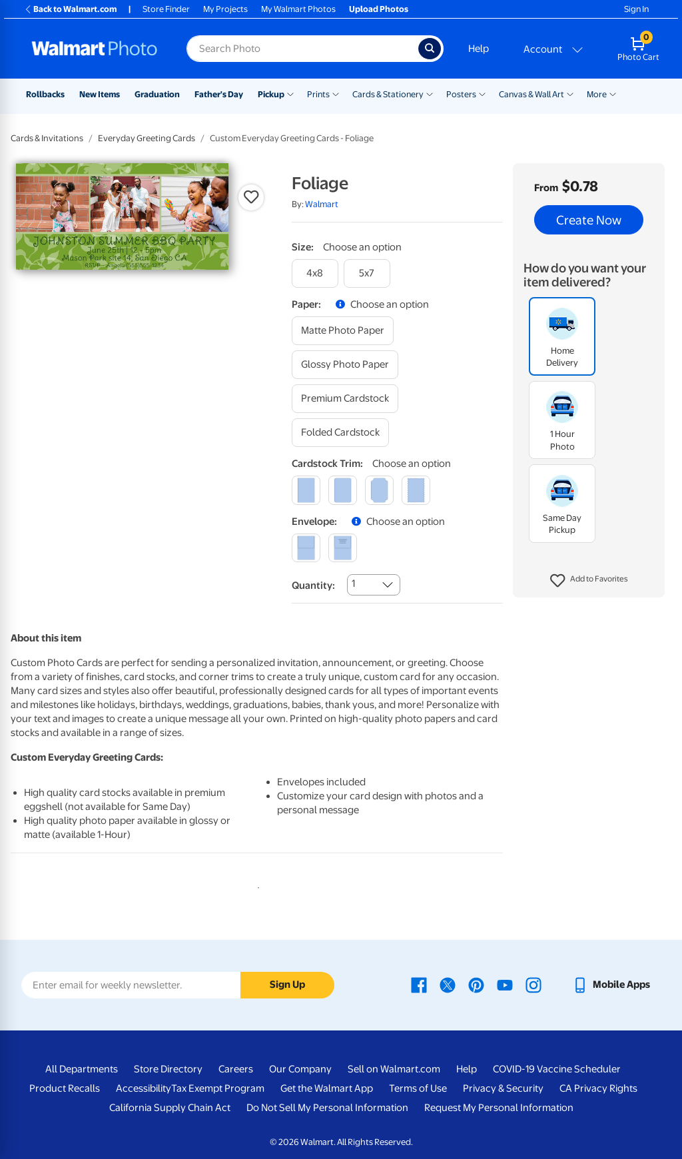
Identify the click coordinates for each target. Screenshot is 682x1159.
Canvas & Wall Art (531, 94)
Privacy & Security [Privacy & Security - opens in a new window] (503, 1088)
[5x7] (367, 273)
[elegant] (379, 490)
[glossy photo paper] (345, 364)
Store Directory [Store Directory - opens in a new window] (168, 1069)
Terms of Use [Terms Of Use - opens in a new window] (418, 1088)
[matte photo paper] (343, 330)
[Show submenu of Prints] (336, 93)
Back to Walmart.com (70, 9)
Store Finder (166, 9)
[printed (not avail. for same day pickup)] (342, 548)
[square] (306, 490)
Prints (318, 94)
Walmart (321, 204)
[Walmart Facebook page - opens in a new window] (419, 984)
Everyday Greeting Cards (146, 138)
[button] (589, 581)
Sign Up (287, 984)
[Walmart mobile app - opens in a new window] (611, 984)
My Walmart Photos (298, 9)
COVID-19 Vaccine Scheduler (557, 1069)
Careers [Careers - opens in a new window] (235, 1069)
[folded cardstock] (340, 432)
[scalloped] (416, 490)
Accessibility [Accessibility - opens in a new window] (143, 1088)
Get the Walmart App (326, 1088)
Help (478, 49)
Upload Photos (378, 9)
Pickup (271, 94)
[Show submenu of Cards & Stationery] (430, 93)
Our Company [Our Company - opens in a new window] (300, 1069)
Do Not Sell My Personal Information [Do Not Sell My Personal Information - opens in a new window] (327, 1108)
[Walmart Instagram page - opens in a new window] (533, 984)
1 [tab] (255, 885)
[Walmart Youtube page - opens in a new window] (505, 984)
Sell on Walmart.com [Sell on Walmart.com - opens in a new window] (394, 1069)
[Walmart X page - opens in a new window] (448, 984)
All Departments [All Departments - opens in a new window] (81, 1069)
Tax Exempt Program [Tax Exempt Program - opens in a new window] (217, 1088)
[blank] (306, 548)
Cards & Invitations (47, 138)
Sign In (636, 9)
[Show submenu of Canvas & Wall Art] (570, 93)
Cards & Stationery (388, 94)
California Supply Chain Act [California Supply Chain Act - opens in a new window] (169, 1108)
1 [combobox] (353, 583)
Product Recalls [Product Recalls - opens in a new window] (64, 1088)
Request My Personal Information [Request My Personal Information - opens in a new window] (498, 1108)
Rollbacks (45, 94)
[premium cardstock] (345, 398)
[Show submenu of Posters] (482, 93)
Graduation (157, 94)
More (597, 94)
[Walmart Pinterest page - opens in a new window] (476, 984)
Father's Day (218, 94)
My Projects (225, 9)
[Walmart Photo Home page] (94, 49)
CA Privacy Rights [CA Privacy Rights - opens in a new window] (598, 1088)
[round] (342, 490)
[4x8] (315, 273)
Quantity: (313, 585)
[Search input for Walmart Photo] (302, 48)
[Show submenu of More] (613, 93)
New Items (99, 94)
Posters (461, 94)
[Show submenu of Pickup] (290, 93)
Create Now (588, 219)
